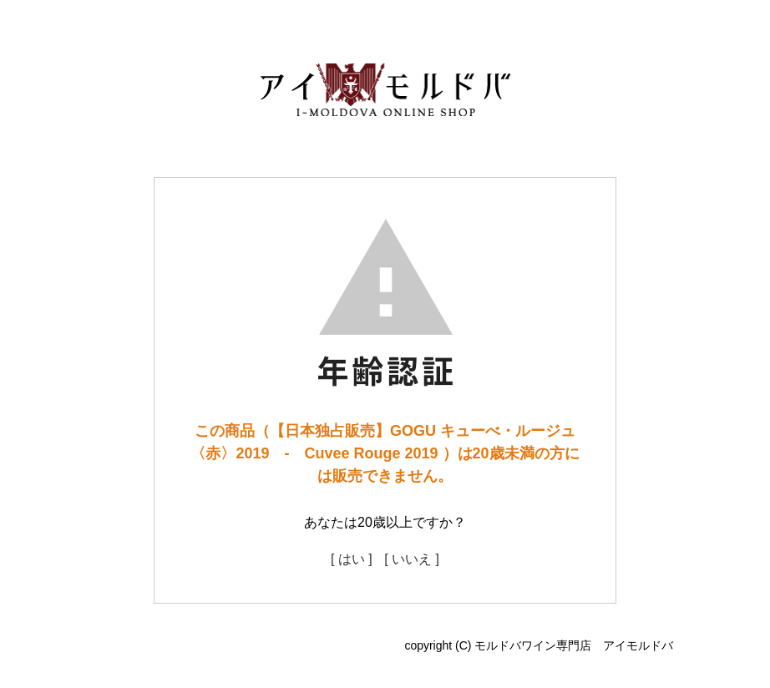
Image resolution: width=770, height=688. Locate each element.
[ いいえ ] (411, 559)
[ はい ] (351, 559)
